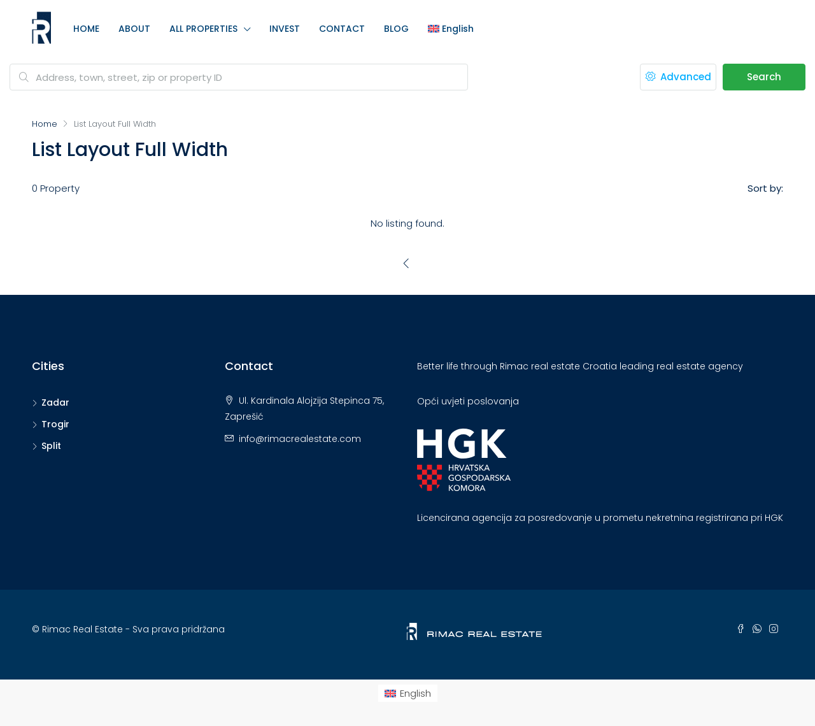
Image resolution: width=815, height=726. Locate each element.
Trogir (55, 424)
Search (764, 76)
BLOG (396, 28)
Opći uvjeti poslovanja (468, 401)
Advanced (678, 76)
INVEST (284, 28)
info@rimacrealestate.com (300, 438)
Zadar (55, 402)
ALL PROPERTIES (203, 28)
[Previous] (407, 263)
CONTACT (342, 28)
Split (51, 445)
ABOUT (134, 28)
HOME (86, 28)
